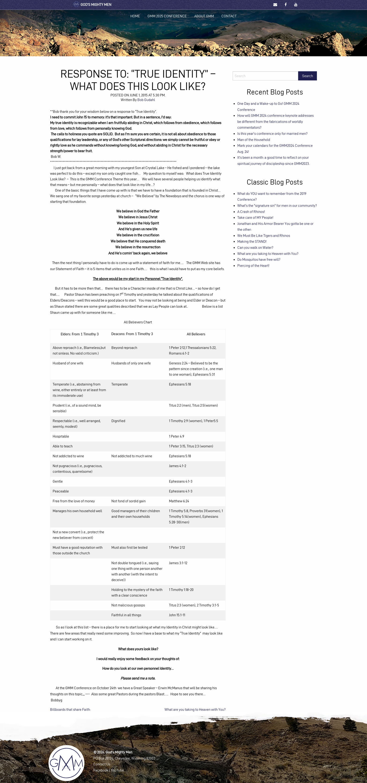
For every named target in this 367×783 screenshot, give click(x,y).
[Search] (265, 75)
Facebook (100, 770)
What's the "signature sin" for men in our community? (277, 206)
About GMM (204, 16)
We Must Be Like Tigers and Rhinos (263, 236)
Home (135, 16)
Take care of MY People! (255, 217)
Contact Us (101, 764)
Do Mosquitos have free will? (258, 259)
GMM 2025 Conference (167, 16)
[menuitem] (135, 16)
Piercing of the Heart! (253, 266)
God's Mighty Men (92, 5)
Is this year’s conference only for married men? (272, 134)
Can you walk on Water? (255, 248)
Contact (229, 16)
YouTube (117, 770)
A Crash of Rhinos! (251, 212)
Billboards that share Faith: (70, 709)
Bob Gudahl (146, 100)
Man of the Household (253, 140)
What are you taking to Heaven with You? (195, 709)
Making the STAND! (252, 241)
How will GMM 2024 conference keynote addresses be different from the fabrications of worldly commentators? (275, 121)
